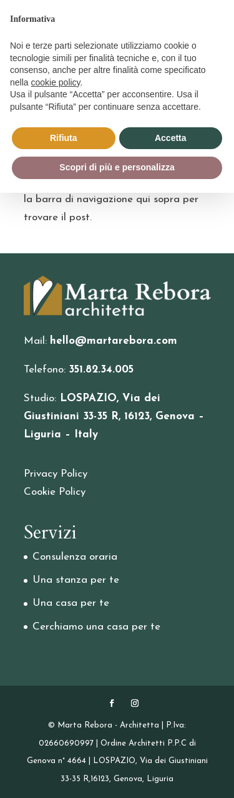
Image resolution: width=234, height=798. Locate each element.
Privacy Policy (55, 474)
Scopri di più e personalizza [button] (116, 167)
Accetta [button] (171, 138)
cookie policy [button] (55, 82)
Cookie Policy (54, 492)
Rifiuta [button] (63, 138)
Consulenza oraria (74, 557)
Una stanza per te (75, 580)
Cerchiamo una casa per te (96, 626)
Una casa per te (70, 603)
